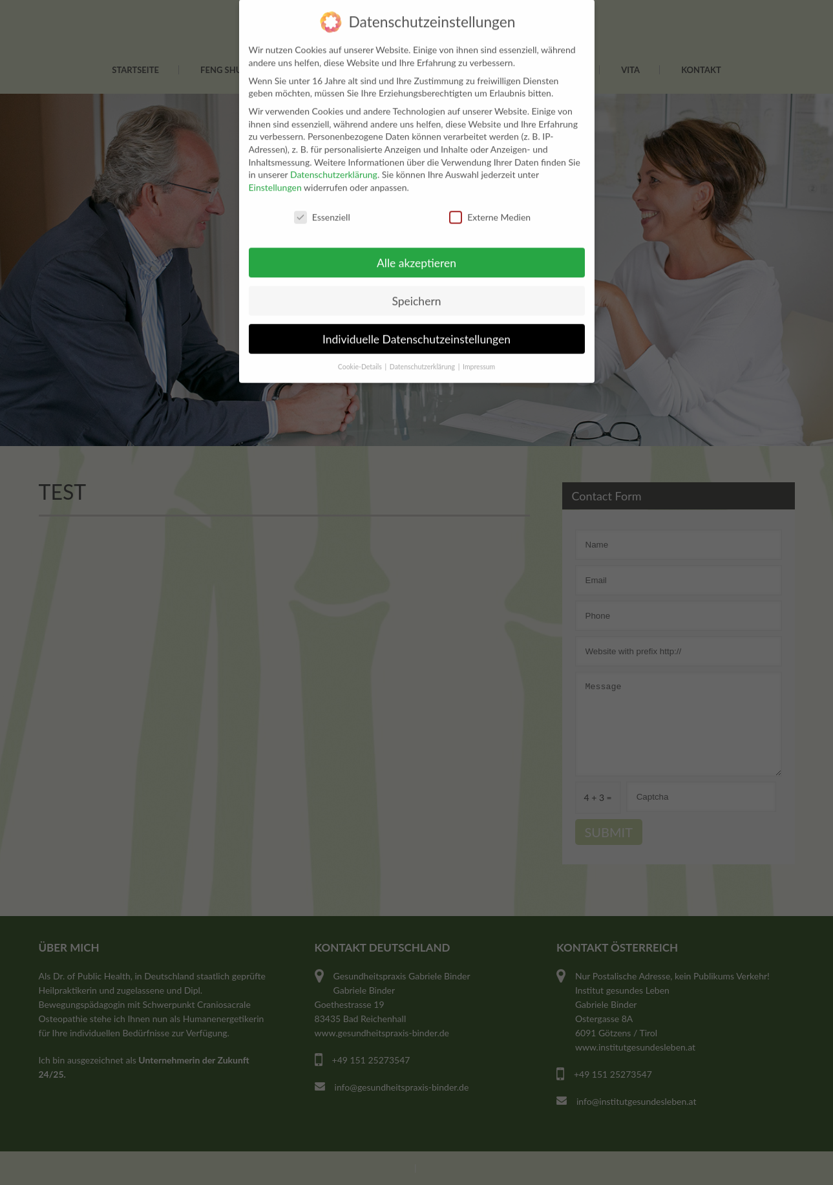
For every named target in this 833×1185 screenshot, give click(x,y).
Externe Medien (490, 195)
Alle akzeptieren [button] (416, 240)
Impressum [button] (479, 344)
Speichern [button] (416, 278)
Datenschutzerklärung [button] (423, 344)
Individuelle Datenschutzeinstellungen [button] (416, 316)
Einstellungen (275, 165)
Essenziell (322, 195)
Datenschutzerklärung (333, 152)
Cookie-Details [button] (361, 344)
